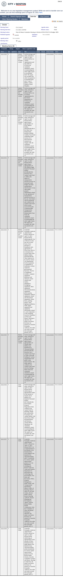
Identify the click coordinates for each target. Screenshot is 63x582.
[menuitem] (4, 49)
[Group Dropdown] (11, 49)
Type (19, 51)
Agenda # (14, 51)
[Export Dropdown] (18, 49)
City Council (19, 27)
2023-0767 (4, 439)
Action (38, 51)
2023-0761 (4, 88)
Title (25, 51)
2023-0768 (4, 528)
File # (2, 51)
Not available (46, 34)
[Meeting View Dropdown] (29, 49)
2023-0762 (4, 116)
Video (19, 41)
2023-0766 (4, 384)
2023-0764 (4, 229)
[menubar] (18, 48)
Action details (50, 54)
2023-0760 (4, 54)
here (40, 12)
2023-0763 (4, 157)
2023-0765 (4, 335)
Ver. (9, 51)
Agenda (17, 35)
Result (43, 51)
